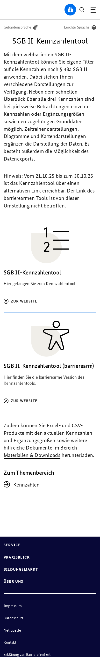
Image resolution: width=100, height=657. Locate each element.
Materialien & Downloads (32, 455)
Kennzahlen (26, 485)
